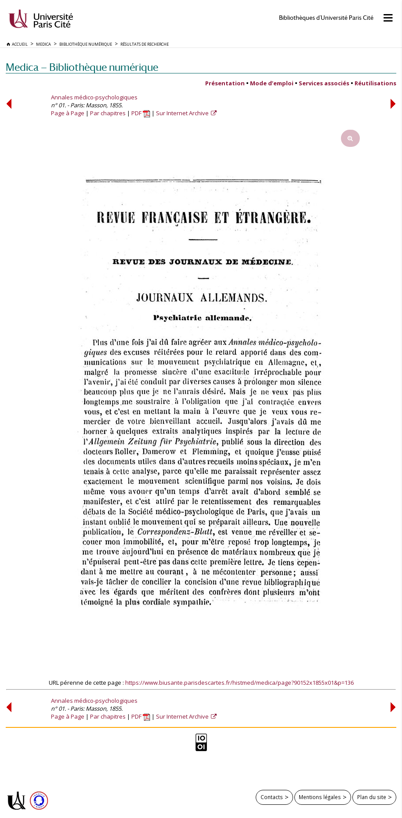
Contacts (272, 796)
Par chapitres (108, 113)
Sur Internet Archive (183, 113)
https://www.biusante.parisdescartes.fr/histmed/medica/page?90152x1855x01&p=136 (239, 683)
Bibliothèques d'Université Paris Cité (326, 18)
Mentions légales (320, 796)
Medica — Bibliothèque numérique (82, 67)
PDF (140, 113)
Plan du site (371, 796)
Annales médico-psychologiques (94, 97)
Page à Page (67, 113)
